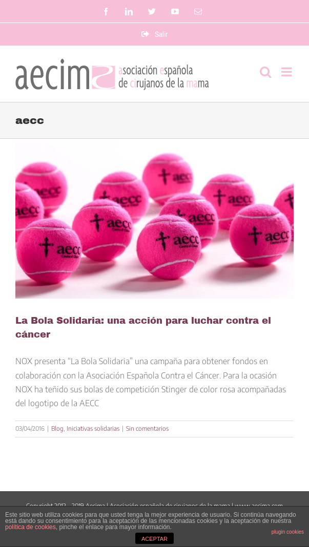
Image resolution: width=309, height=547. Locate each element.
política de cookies (30, 527)
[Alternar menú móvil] (287, 72)
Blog (57, 428)
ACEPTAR (154, 539)
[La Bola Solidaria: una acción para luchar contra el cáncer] (154, 220)
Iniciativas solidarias (93, 428)
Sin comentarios (147, 428)
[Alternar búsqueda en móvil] (265, 72)
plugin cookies (288, 532)
